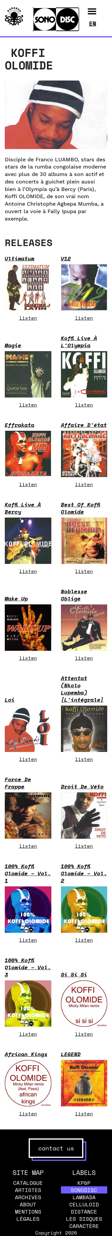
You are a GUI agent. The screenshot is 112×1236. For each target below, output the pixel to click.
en (92, 23)
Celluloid (84, 1204)
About (28, 1204)
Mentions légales (28, 1215)
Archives (28, 1197)
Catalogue (28, 1183)
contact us (56, 1148)
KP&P (83, 1183)
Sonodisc (84, 1190)
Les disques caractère (84, 1222)
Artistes (28, 1190)
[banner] (14, 24)
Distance (84, 1211)
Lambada (84, 1197)
